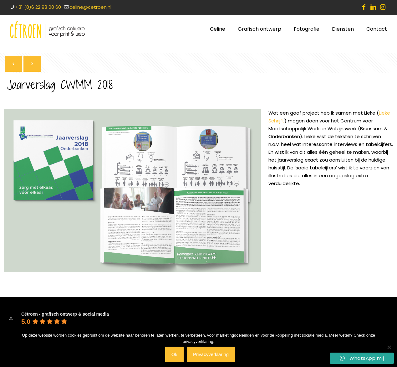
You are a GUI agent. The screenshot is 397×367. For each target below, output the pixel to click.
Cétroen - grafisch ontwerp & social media (65, 314)
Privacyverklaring (211, 354)
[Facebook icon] (364, 7)
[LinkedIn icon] (373, 7)
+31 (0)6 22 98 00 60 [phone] (38, 7)
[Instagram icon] (382, 7)
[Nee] (389, 347)
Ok (174, 354)
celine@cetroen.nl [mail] (90, 7)
